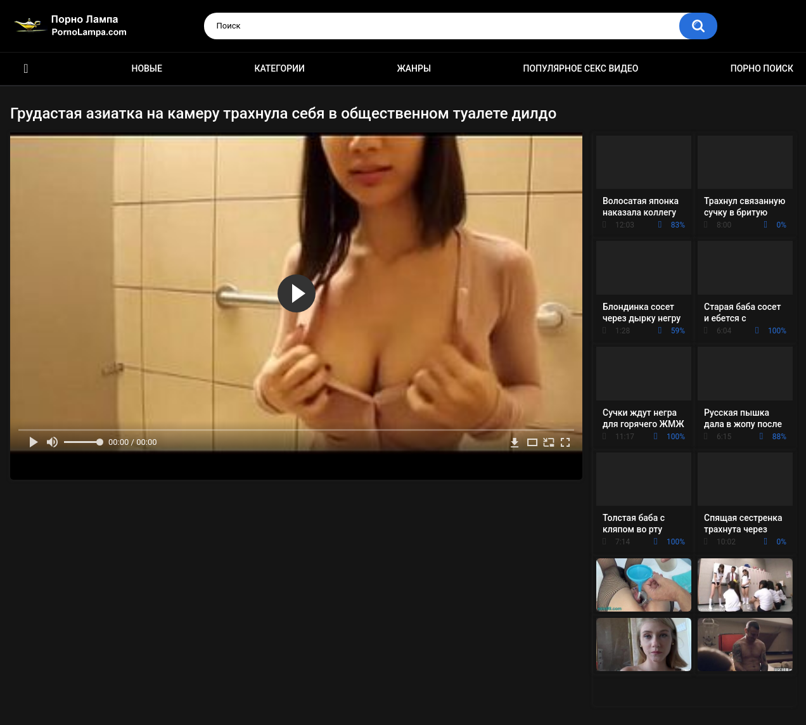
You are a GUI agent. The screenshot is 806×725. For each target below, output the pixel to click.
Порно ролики (26, 69)
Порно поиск (762, 68)
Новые (146, 68)
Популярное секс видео (581, 68)
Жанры (414, 68)
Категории (279, 68)
